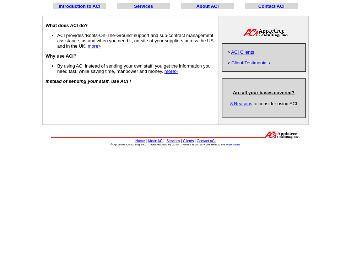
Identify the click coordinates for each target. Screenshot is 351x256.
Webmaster (233, 144)
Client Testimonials (250, 62)
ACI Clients (242, 52)
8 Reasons (241, 103)
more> (94, 46)
